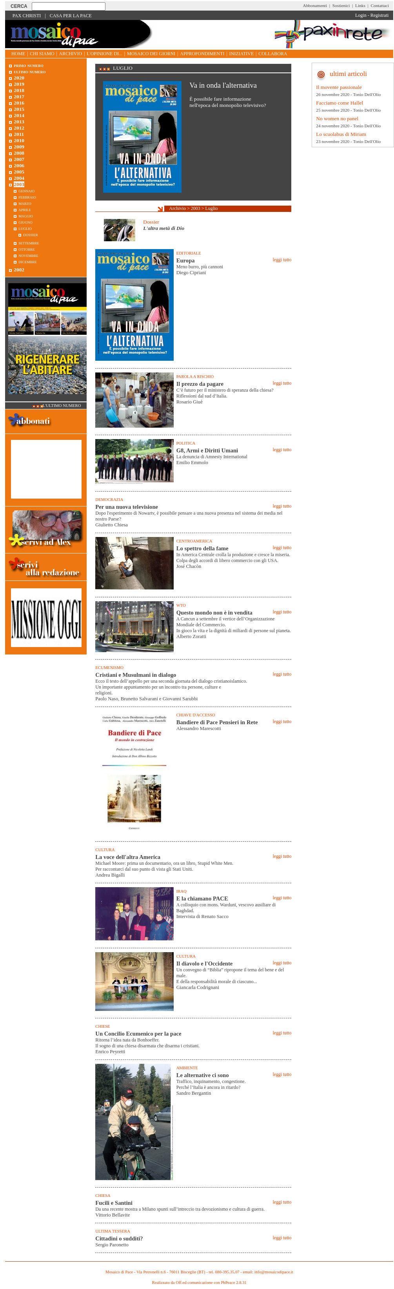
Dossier (151, 222)
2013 (19, 122)
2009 (19, 147)
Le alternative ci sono (202, 1075)
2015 (19, 109)
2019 (19, 84)
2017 (19, 96)
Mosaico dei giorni (151, 53)
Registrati (379, 15)
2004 (19, 178)
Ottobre (26, 249)
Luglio (211, 208)
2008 (19, 153)
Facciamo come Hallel (339, 103)
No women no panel (337, 118)
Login (361, 15)
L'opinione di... (104, 53)
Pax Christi (27, 15)
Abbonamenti (315, 5)
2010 (19, 140)
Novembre (28, 255)
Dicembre (27, 261)
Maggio (25, 216)
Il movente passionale (338, 87)
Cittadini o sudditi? (119, 1238)
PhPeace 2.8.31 (233, 1282)
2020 (19, 78)
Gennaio (26, 190)
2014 (19, 115)
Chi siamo (42, 53)
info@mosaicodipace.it (273, 1272)
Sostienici (341, 5)
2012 (19, 128)
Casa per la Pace (71, 15)
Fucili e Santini (113, 1203)
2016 (19, 103)
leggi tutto (281, 259)
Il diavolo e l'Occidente (204, 963)
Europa (185, 260)
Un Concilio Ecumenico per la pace (138, 1033)
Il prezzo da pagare (199, 384)
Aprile (24, 209)
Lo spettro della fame (202, 548)
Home (18, 53)
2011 (19, 134)
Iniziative (241, 53)
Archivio (70, 53)
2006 (19, 165)
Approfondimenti (202, 53)
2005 (19, 172)
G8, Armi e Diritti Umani (207, 450)
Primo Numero (28, 65)
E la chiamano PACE (202, 898)
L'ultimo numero (62, 405)
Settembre (28, 243)
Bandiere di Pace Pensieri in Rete (217, 722)
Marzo (24, 203)
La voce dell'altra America (127, 857)
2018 (19, 90)
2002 (19, 270)
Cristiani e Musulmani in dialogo (135, 675)
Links (360, 5)
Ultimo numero (29, 71)
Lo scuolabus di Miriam (341, 134)
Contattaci (379, 5)
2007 (19, 159)
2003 (195, 208)
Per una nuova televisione (126, 507)
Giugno (25, 222)
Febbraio (27, 197)
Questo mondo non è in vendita (214, 612)
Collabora (272, 53)
